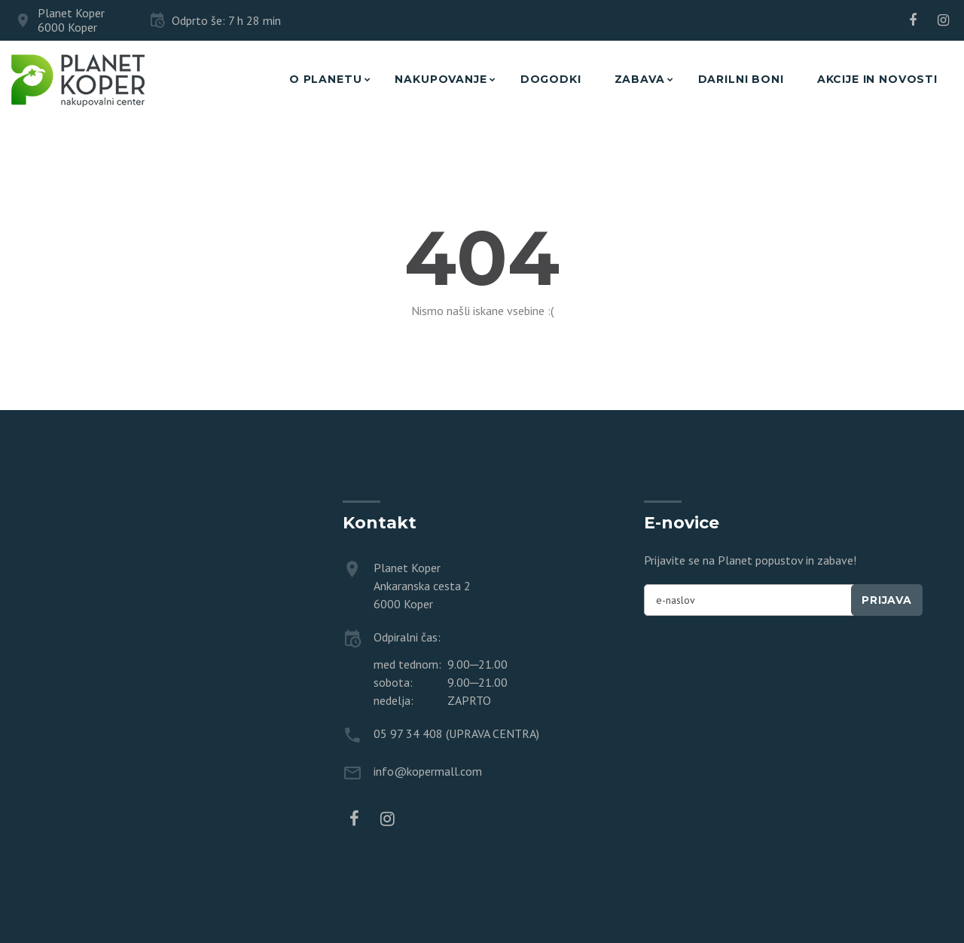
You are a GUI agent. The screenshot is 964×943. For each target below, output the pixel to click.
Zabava (640, 79)
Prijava (887, 600)
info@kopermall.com (428, 771)
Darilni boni (741, 79)
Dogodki (550, 79)
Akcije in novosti (877, 79)
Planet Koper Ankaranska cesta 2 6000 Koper (422, 585)
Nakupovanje (441, 79)
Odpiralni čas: (407, 636)
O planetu (325, 79)
